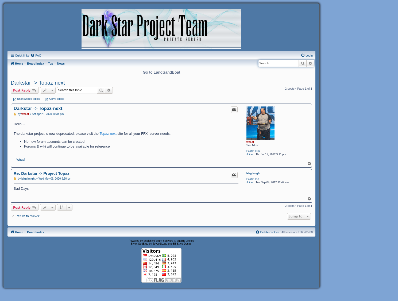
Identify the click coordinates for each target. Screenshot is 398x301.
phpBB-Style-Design (180, 243)
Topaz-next (108, 134)
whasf (250, 142)
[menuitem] (35, 55)
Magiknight (253, 173)
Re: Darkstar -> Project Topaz (41, 173)
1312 (257, 151)
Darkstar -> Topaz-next (38, 83)
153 (256, 179)
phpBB (148, 240)
